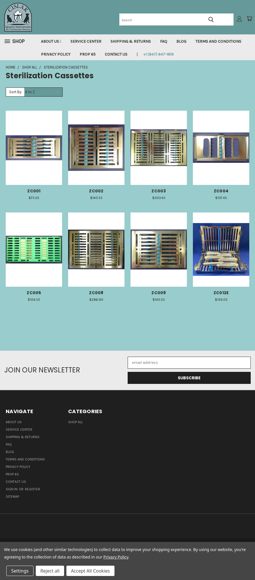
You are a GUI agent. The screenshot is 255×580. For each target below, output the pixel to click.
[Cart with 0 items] (249, 19)
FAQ (163, 41)
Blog (181, 41)
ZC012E (221, 293)
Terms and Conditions (218, 41)
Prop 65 (88, 54)
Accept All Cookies (90, 571)
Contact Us (116, 54)
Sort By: (15, 92)
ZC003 (158, 191)
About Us (51, 41)
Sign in (12, 489)
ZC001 (33, 191)
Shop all (75, 422)
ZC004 (221, 191)
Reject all (50, 571)
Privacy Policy (55, 54)
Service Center (85, 41)
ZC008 (96, 293)
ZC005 (34, 293)
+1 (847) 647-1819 (158, 54)
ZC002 (96, 191)
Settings (20, 571)
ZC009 (158, 293)
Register (32, 489)
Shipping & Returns (130, 41)
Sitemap (12, 497)
